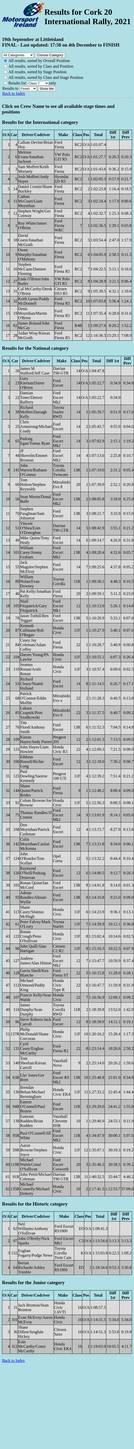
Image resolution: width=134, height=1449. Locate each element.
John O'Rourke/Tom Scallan (32, 858)
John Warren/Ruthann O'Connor (33, 470)
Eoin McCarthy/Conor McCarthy (32, 1346)
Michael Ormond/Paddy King (32, 985)
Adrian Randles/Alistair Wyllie (33, 897)
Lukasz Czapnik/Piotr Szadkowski (31, 712)
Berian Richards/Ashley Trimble (31, 1267)
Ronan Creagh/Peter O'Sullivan (30, 936)
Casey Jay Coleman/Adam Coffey (33, 644)
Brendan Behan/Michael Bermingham (32, 1092)
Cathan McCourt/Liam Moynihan (30, 201)
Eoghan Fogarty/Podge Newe (35, 1253)
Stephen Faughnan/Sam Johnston (32, 513)
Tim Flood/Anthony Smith (32, 727)
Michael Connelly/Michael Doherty (34, 1189)
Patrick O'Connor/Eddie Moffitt (33, 698)
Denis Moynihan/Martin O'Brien (32, 313)
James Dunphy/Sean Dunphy (31, 1009)
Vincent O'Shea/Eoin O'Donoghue (30, 528)
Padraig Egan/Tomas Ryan (35, 441)
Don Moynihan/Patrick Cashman (34, 829)
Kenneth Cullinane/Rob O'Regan (32, 630)
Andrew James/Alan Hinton (35, 960)
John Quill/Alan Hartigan (33, 948)
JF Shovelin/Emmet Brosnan (33, 455)
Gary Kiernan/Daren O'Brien (32, 383)
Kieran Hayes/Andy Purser (36, 739)
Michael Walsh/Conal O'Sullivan (30, 1164)
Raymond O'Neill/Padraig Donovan (32, 873)
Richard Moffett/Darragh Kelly (33, 412)
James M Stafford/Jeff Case (34, 370)
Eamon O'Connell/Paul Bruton (32, 1106)
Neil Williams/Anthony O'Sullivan (33, 1228)
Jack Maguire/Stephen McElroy (34, 567)
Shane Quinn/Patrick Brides (31, 790)
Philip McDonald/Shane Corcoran (34, 1034)
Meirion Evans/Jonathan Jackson (30, 157)
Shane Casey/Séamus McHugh (32, 912)
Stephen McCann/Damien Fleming (32, 269)
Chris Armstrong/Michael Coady (36, 426)
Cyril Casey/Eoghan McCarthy (31, 1048)
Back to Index (13, 93)
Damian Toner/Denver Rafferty (31, 397)
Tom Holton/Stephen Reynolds (32, 484)
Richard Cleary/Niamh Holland (31, 683)
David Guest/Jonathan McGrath (30, 240)
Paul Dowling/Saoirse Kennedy (33, 776)
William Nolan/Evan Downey (29, 581)
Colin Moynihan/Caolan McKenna (34, 844)
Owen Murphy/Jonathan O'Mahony (32, 254)
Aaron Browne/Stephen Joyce (33, 1150)
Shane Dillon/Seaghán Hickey (30, 1332)
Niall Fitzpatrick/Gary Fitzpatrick (33, 606)
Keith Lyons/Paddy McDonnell (33, 301)
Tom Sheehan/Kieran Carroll (33, 1063)
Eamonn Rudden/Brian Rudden (31, 1121)
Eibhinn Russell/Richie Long (32, 761)
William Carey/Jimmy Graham (31, 552)
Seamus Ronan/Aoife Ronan (30, 669)
